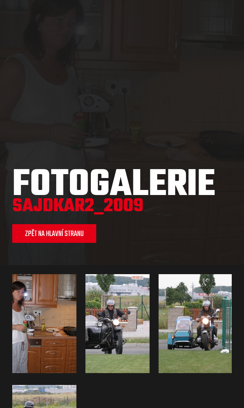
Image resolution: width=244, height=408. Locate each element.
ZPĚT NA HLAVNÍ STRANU (54, 234)
